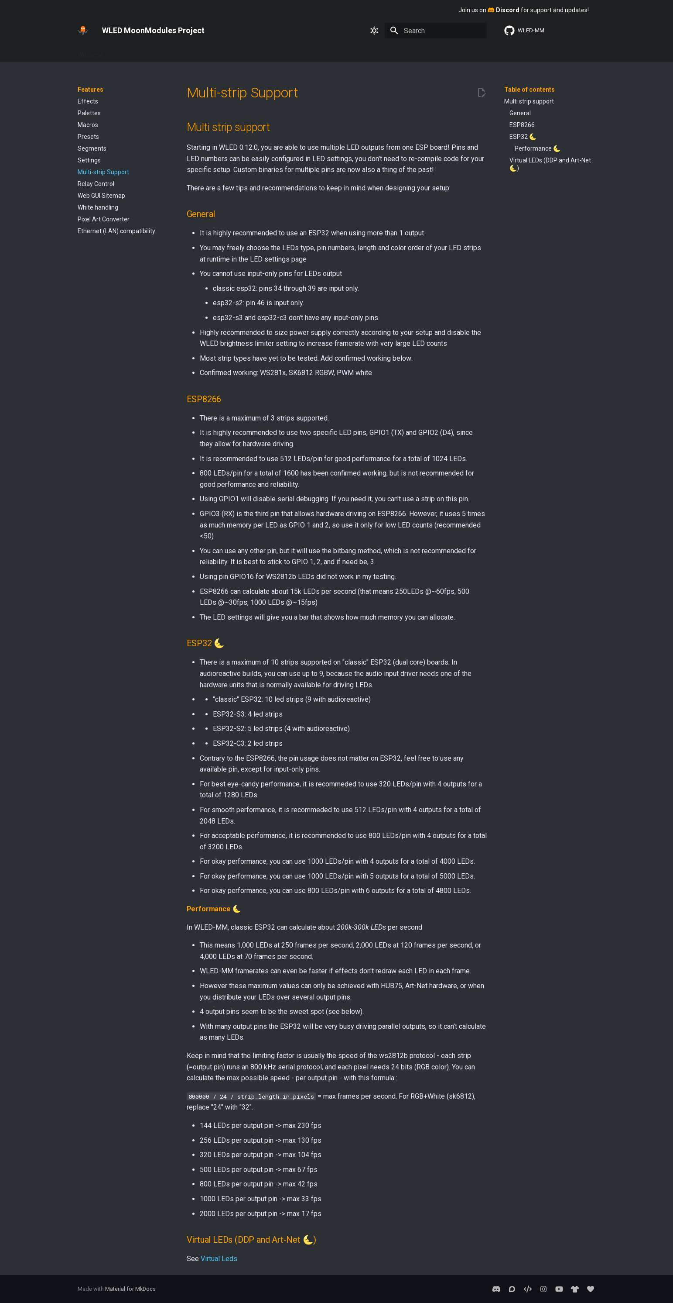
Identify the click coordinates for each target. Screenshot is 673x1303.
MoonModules (340, 51)
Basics (123, 51)
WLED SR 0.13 (461, 51)
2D (374, 51)
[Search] (436, 30)
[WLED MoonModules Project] (83, 30)
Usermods (296, 51)
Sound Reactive (409, 51)
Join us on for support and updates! (523, 10)
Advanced (230, 51)
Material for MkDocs (130, 1289)
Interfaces (191, 51)
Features (154, 51)
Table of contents (529, 89)
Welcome (90, 51)
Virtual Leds (219, 1259)
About (262, 51)
